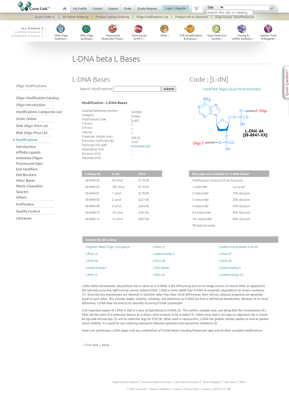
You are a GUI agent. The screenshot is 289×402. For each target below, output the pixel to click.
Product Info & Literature (191, 16)
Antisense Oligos (29, 157)
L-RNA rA (91, 253)
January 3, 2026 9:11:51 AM (216, 389)
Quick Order (45, 16)
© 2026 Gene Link (136, 389)
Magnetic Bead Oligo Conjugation (108, 246)
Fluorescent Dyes (29, 163)
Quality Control (28, 211)
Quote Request (147, 8)
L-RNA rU (159, 246)
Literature (24, 218)
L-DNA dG (225, 260)
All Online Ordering (75, 16)
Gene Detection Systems (187, 382)
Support (113, 8)
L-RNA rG (159, 274)
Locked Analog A (230, 267)
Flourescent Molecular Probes (157, 382)
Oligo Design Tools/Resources (234, 16)
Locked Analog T (96, 267)
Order (128, 8)
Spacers (22, 191)
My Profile (80, 8)
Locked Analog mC (231, 274)
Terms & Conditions (159, 389)
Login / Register (175, 8)
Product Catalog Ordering (112, 16)
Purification (25, 204)
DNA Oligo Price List (32, 125)
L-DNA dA (92, 260)
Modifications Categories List (39, 111)
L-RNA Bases (161, 267)
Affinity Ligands (28, 152)
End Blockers (26, 174)
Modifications (26, 139)
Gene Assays (229, 382)
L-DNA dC (159, 260)
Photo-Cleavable (29, 186)
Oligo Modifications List (152, 16)
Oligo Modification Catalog (37, 97)
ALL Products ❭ (32, 28)
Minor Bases (25, 180)
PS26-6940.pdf (140, 146)
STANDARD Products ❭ (27, 36)
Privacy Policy (191, 389)
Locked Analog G (163, 253)
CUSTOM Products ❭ (29, 32)
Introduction (26, 146)
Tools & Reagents (211, 382)
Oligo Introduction (30, 104)
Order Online (26, 118)
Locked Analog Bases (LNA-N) (238, 246)
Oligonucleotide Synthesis (125, 382)
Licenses (176, 389)
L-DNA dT (225, 253)
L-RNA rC (91, 274)
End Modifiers (27, 169)
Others (21, 197)
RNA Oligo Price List (32, 132)
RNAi (242, 382)
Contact (97, 8)
